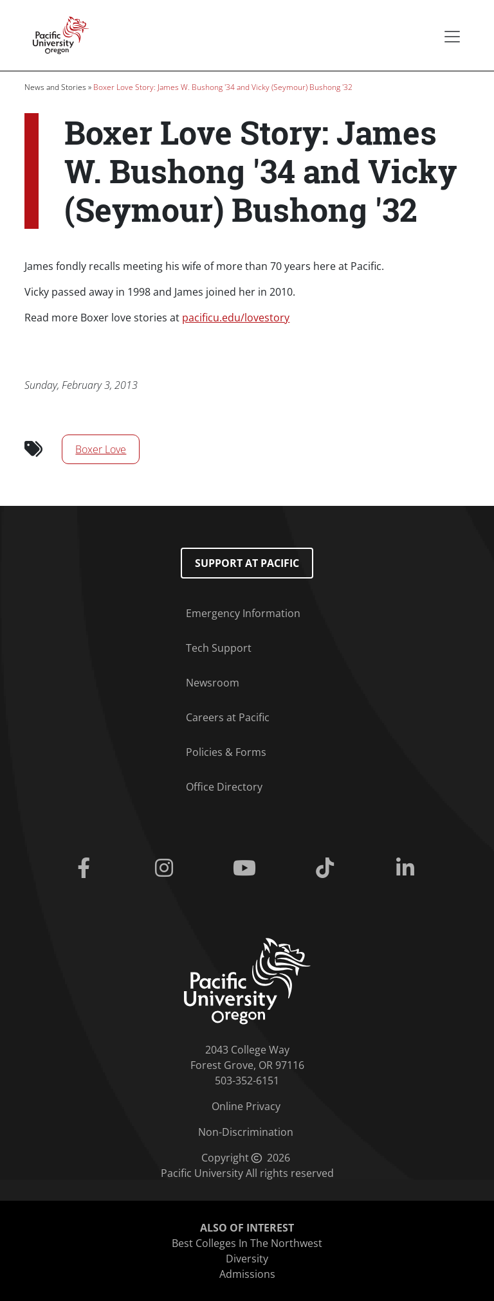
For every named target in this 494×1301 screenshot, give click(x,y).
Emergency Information (243, 613)
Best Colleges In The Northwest (247, 1243)
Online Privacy (246, 1106)
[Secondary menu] (452, 36)
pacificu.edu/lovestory (235, 317)
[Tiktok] (328, 868)
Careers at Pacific (228, 717)
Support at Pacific (247, 563)
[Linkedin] (408, 868)
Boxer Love (100, 449)
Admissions (247, 1274)
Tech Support (219, 648)
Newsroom (212, 683)
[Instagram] (166, 868)
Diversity (247, 1259)
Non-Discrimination (245, 1132)
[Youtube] (247, 868)
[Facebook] (86, 868)
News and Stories (55, 87)
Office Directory (224, 787)
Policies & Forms (226, 752)
